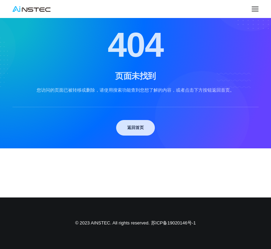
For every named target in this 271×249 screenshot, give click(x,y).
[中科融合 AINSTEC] (31, 9)
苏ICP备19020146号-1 (173, 222)
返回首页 (135, 127)
